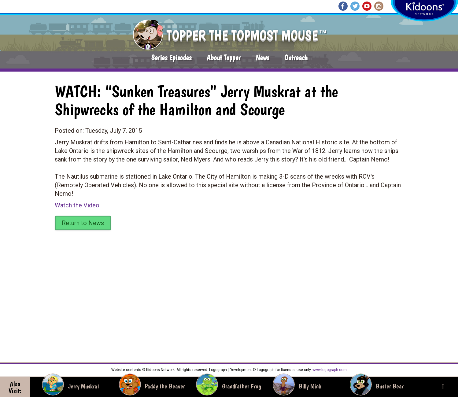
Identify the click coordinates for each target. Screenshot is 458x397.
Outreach (296, 57)
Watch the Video (77, 205)
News (262, 57)
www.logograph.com (329, 370)
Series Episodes (171, 57)
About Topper (224, 57)
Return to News (83, 223)
